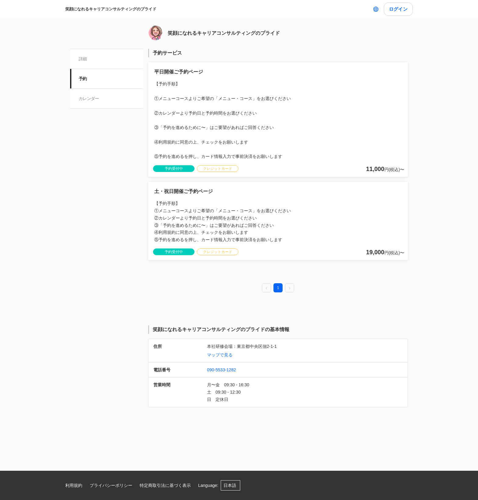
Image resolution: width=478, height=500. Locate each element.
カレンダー (89, 98)
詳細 (83, 58)
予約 (83, 78)
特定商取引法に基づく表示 (165, 485)
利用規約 (73, 485)
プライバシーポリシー (111, 485)
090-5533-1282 (221, 369)
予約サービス (167, 52)
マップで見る (220, 354)
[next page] (290, 288)
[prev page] (266, 288)
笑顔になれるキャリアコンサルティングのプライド (110, 9)
